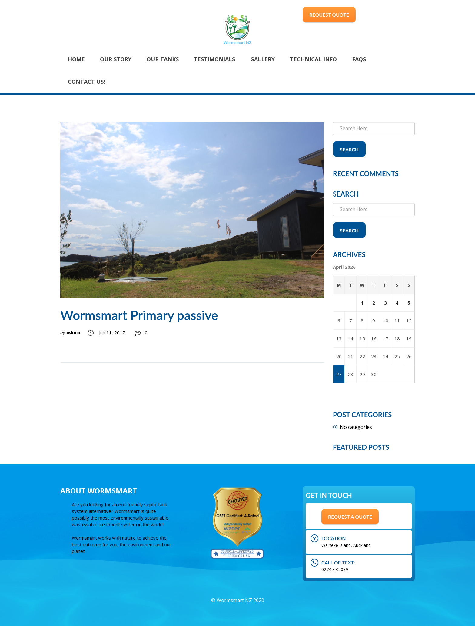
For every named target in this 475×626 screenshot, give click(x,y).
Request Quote (329, 15)
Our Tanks (163, 59)
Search (349, 149)
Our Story (115, 59)
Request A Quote (350, 517)
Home (76, 59)
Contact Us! (86, 81)
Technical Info (313, 59)
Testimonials (214, 59)
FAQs (359, 59)
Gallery (262, 59)
